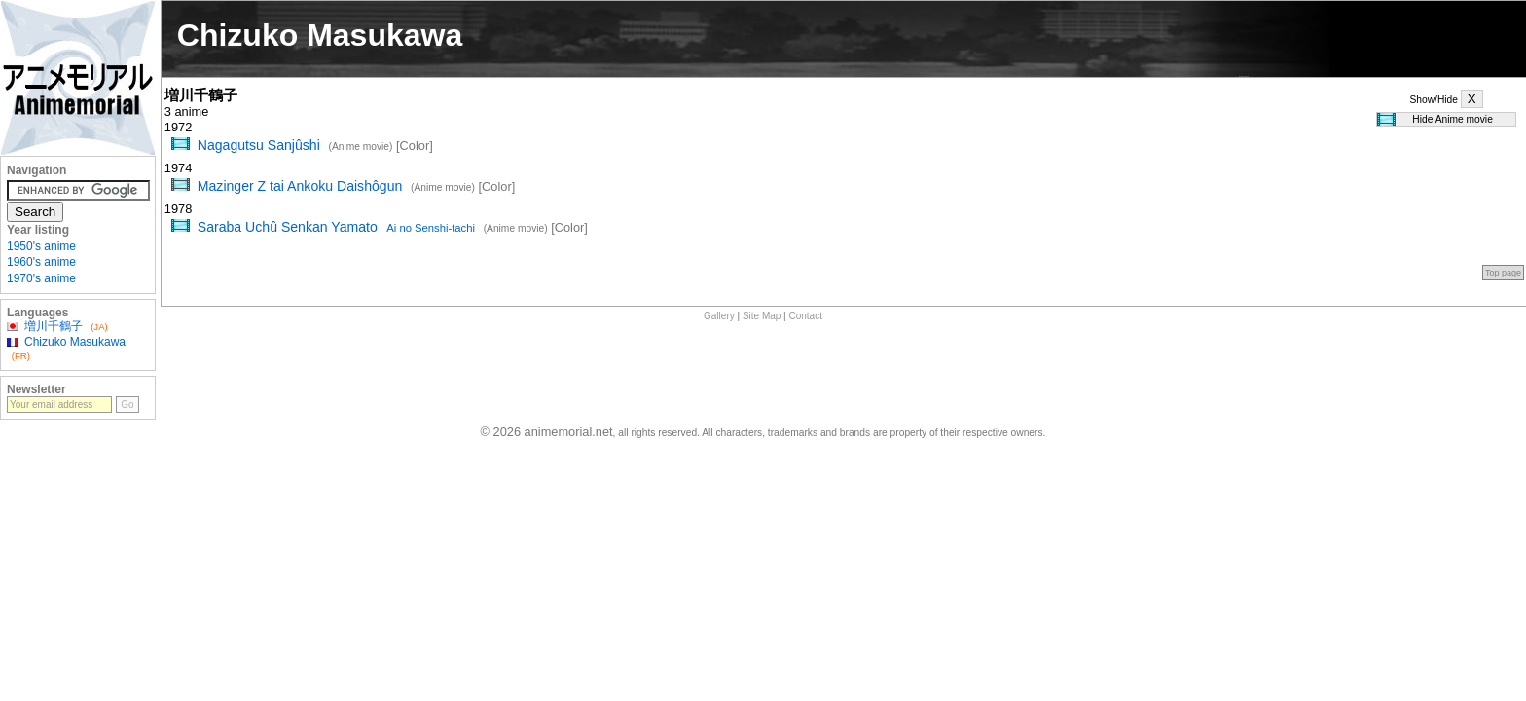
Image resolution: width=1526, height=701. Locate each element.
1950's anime (41, 246)
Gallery (719, 316)
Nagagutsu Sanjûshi (259, 145)
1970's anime (41, 278)
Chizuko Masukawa (75, 342)
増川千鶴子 (53, 326)
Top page (1503, 272)
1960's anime (41, 262)
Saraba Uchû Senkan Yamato (336, 227)
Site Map (762, 316)
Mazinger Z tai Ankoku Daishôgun (300, 186)
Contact (805, 316)
